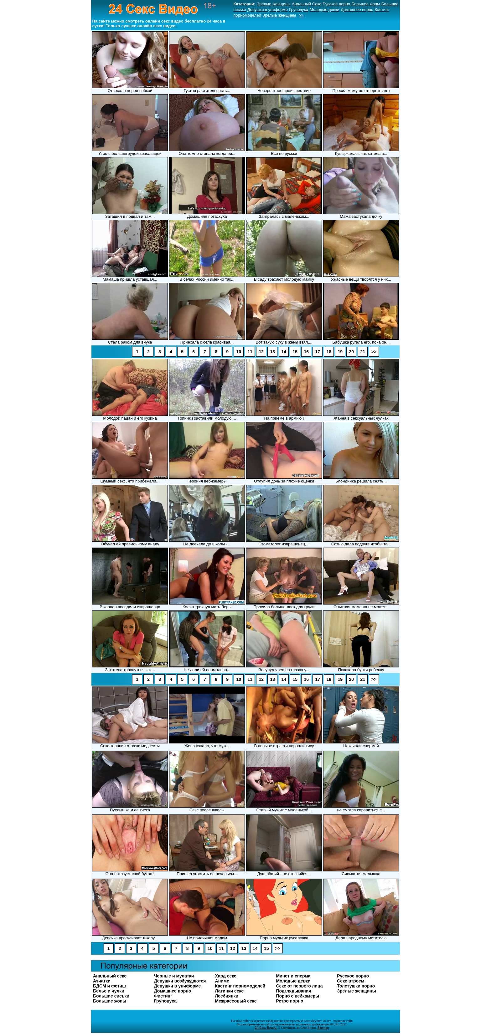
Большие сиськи (111, 995)
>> (373, 351)
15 (294, 351)
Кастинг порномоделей (240, 985)
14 (283, 351)
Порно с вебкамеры (297, 995)
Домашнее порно (172, 990)
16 (306, 351)
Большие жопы (109, 1000)
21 (362, 351)
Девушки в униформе (177, 985)
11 (249, 351)
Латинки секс (229, 990)
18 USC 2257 (338, 1024)
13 (272, 351)
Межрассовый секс (236, 1000)
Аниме (222, 980)
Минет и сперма (293, 975)
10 (238, 351)
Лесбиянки (227, 995)
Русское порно (353, 975)
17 (317, 351)
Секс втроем (350, 980)
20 (351, 351)
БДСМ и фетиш (109, 985)
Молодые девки (293, 980)
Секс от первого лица (299, 985)
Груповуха (165, 1000)
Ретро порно (289, 1000)
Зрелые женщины (356, 990)
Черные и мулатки (174, 975)
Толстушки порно (356, 985)
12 (261, 351)
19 (340, 351)
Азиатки (102, 980)
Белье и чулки (108, 990)
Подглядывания (293, 990)
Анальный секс (110, 975)
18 (328, 351)
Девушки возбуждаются (180, 980)
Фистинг (163, 995)
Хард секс (225, 975)
